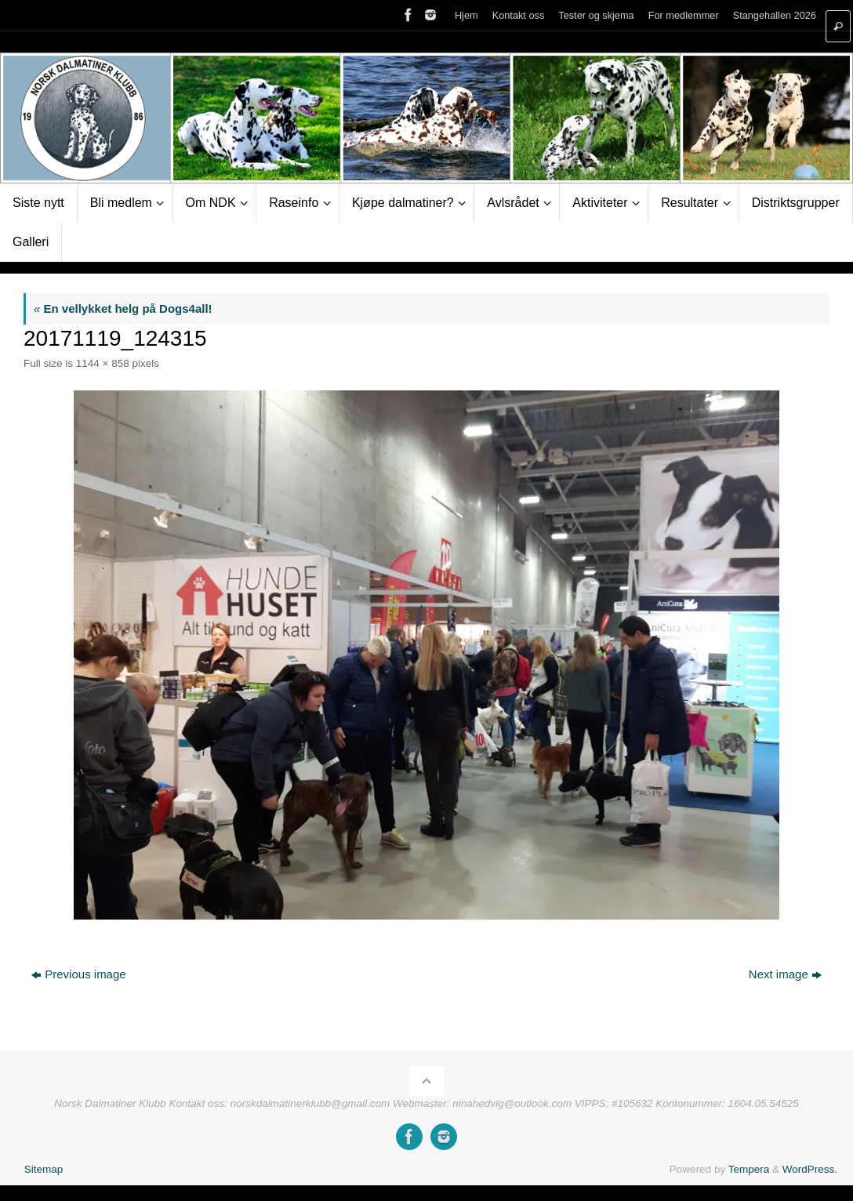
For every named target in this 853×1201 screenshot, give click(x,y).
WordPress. (809, 1169)
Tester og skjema (595, 15)
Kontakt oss (518, 15)
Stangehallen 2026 (774, 15)
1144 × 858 (102, 363)
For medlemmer (683, 15)
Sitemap (44, 1169)
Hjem (466, 15)
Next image (785, 974)
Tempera (749, 1169)
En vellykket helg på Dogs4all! (123, 308)
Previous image (78, 974)
